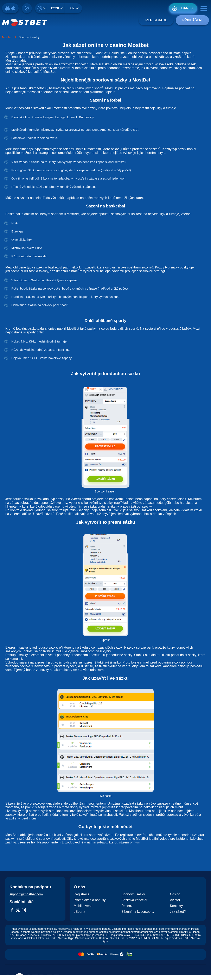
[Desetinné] (42, 8)
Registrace (156, 20)
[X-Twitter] (17, 910)
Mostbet (7, 37)
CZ (72, 8)
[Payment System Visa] (90, 954)
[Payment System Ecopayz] (129, 954)
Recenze (127, 906)
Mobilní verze (83, 906)
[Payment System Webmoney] (116, 954)
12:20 (55, 8)
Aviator (175, 900)
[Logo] (24, 22)
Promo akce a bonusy (90, 900)
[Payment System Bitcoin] (102, 954)
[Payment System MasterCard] (81, 954)
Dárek (187, 8)
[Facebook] (11, 910)
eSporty (79, 911)
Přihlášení (192, 20)
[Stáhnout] (10, 8)
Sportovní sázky (133, 894)
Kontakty (176, 906)
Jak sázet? (178, 911)
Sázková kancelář (134, 900)
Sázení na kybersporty (137, 911)
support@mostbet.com (26, 894)
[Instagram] (23, 910)
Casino (175, 894)
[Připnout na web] (27, 8)
